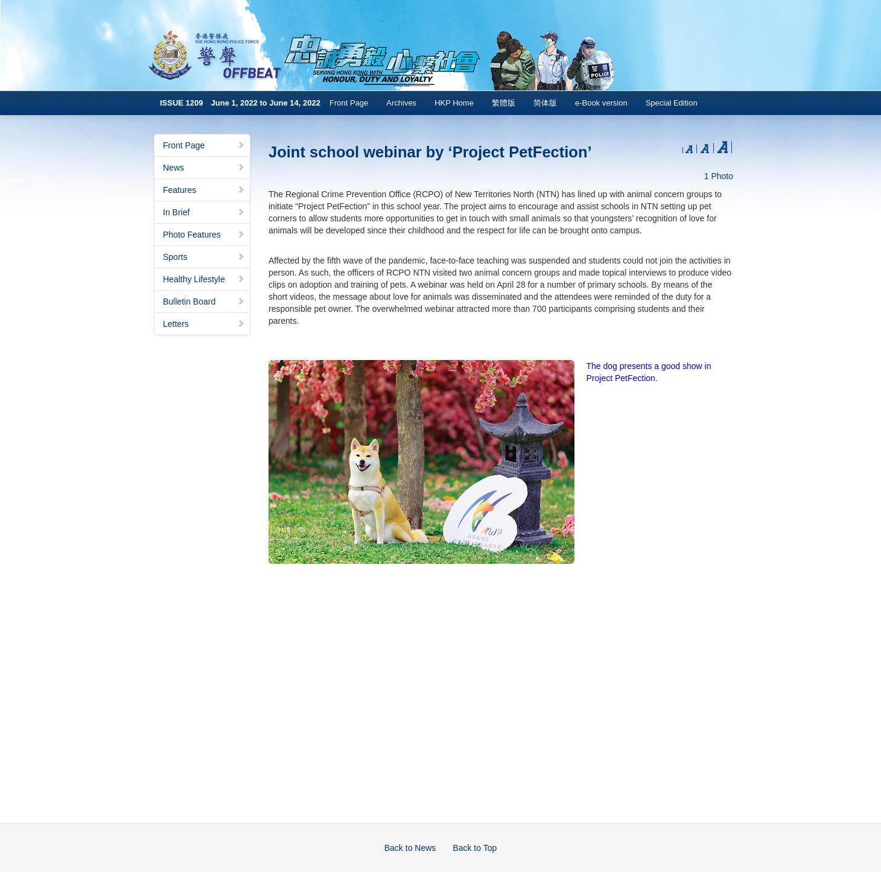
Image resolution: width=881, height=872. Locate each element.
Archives (401, 102)
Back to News (410, 848)
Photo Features (204, 234)
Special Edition (672, 102)
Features (204, 190)
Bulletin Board (204, 301)
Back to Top (475, 848)
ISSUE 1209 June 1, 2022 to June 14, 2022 (240, 102)
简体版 (545, 102)
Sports (204, 257)
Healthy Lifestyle (204, 279)
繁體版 (503, 102)
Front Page (348, 102)
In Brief (204, 212)
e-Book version (601, 102)
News (204, 167)
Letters (204, 324)
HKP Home (454, 102)
